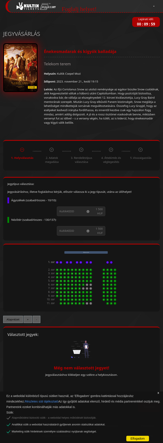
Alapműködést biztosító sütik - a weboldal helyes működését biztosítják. (54, 417)
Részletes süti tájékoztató (41, 401)
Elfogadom (138, 438)
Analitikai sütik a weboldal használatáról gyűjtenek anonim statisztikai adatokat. (58, 424)
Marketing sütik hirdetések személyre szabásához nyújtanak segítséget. (54, 431)
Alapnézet (13, 319)
